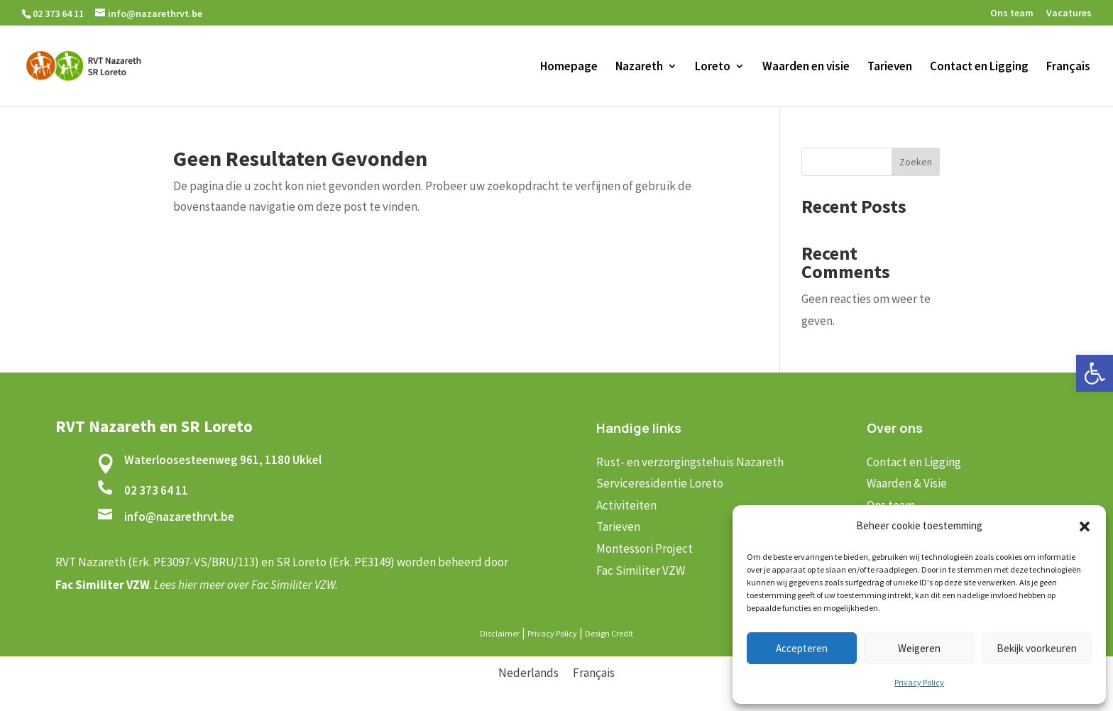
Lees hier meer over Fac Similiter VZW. (246, 584)
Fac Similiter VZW (640, 570)
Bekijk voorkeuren (1037, 648)
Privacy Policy (919, 682)
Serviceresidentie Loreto (659, 483)
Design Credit (609, 633)
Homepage (569, 67)
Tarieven (889, 67)
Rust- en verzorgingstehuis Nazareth (690, 462)
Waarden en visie (806, 67)
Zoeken (915, 161)
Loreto (712, 67)
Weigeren (919, 648)
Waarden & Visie (907, 483)
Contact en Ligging (979, 67)
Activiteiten (626, 505)
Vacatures (1069, 13)
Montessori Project (644, 548)
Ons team (1012, 13)
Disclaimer (500, 633)
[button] (1094, 373)
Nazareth (639, 67)
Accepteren (802, 648)
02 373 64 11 (156, 490)
